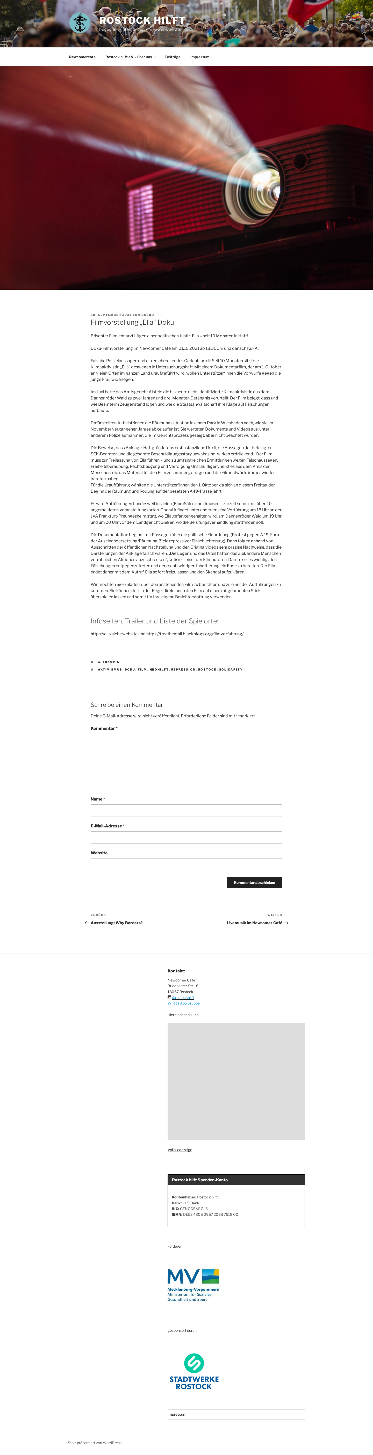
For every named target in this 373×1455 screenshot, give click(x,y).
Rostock (207, 669)
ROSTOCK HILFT (142, 20)
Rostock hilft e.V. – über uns (131, 57)
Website (99, 852)
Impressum (200, 57)
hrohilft (159, 669)
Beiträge (173, 57)
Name (98, 799)
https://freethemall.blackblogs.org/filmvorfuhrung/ (194, 633)
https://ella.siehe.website (114, 633)
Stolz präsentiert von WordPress (94, 1443)
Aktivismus (110, 669)
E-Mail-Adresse (108, 826)
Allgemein (109, 662)
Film (142, 669)
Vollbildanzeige (180, 1149)
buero (147, 315)
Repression (183, 669)
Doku (130, 669)
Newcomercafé (82, 57)
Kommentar (104, 728)
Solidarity (231, 669)
